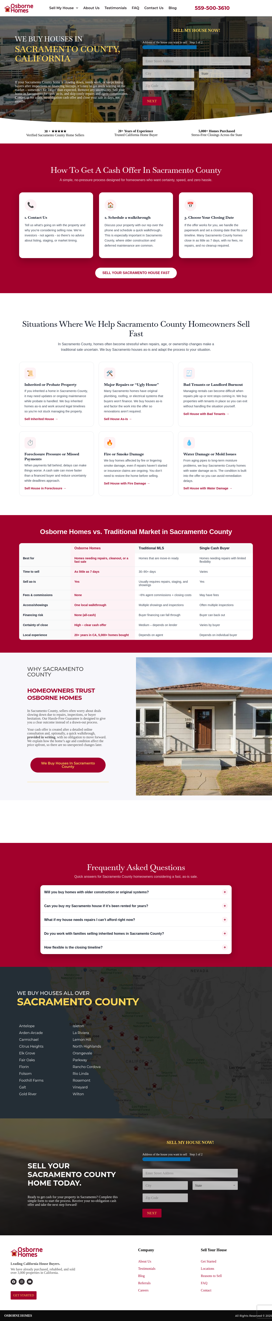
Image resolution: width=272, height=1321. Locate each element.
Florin (24, 1067)
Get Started (208, 1261)
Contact (206, 1290)
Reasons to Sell (211, 1276)
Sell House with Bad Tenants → (206, 414)
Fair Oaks (27, 1060)
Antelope (27, 1026)
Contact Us (153, 8)
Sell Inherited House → (41, 419)
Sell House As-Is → (118, 419)
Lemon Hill (82, 1040)
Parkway (80, 1060)
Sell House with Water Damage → (207, 488)
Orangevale (82, 1053)
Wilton (78, 1094)
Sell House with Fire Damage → (127, 483)
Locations (207, 1268)
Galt (22, 1087)
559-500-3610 (212, 8)
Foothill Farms (31, 1080)
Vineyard (80, 1087)
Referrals (144, 1283)
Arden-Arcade (31, 1033)
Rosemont (81, 1080)
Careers (143, 1290)
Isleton (78, 1026)
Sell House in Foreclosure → (45, 488)
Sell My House (63, 8)
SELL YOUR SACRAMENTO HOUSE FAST (136, 273)
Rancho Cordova (87, 1067)
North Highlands (87, 1046)
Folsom (25, 1074)
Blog (173, 8)
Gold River (28, 1094)
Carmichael (28, 1040)
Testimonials (116, 8)
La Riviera (81, 1033)
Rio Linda (81, 1074)
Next (152, 101)
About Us (91, 8)
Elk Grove (27, 1053)
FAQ (135, 8)
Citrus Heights (31, 1046)
